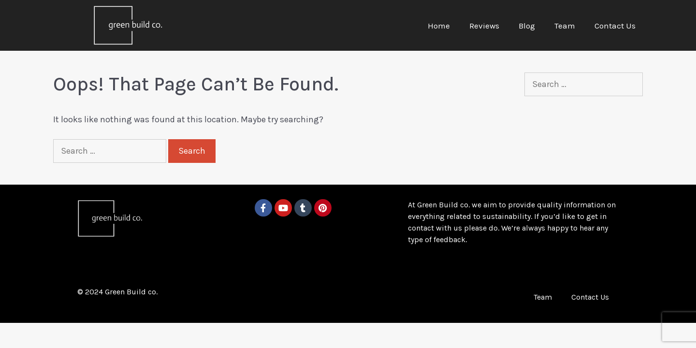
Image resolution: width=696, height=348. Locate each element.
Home (439, 25)
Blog (527, 25)
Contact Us (615, 25)
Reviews (484, 25)
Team (564, 25)
